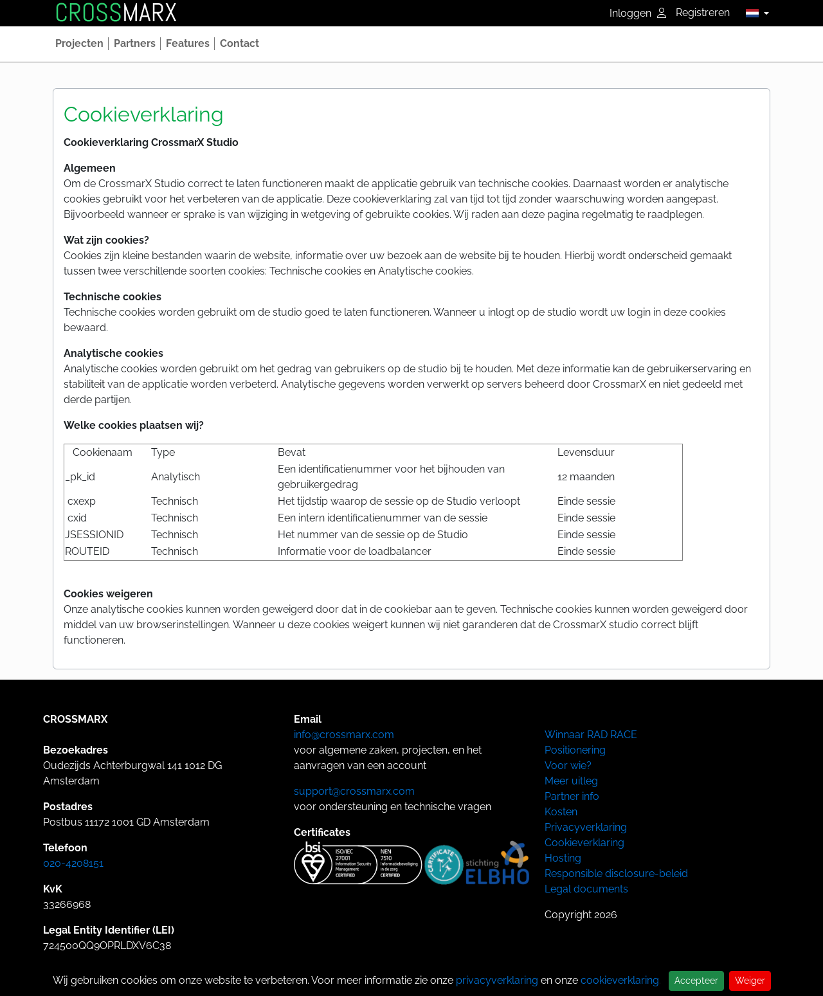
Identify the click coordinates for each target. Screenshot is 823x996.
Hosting (563, 858)
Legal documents (586, 889)
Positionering (575, 750)
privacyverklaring (497, 980)
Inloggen (638, 13)
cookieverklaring (620, 980)
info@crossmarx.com (344, 735)
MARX (116, 13)
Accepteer (696, 980)
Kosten (561, 812)
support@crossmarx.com (354, 791)
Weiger (750, 980)
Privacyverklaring (586, 827)
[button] (753, 13)
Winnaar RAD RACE (591, 735)
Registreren (703, 12)
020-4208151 (73, 863)
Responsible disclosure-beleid (616, 873)
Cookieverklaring (584, 843)
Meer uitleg (571, 781)
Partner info (572, 796)
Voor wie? (568, 765)
